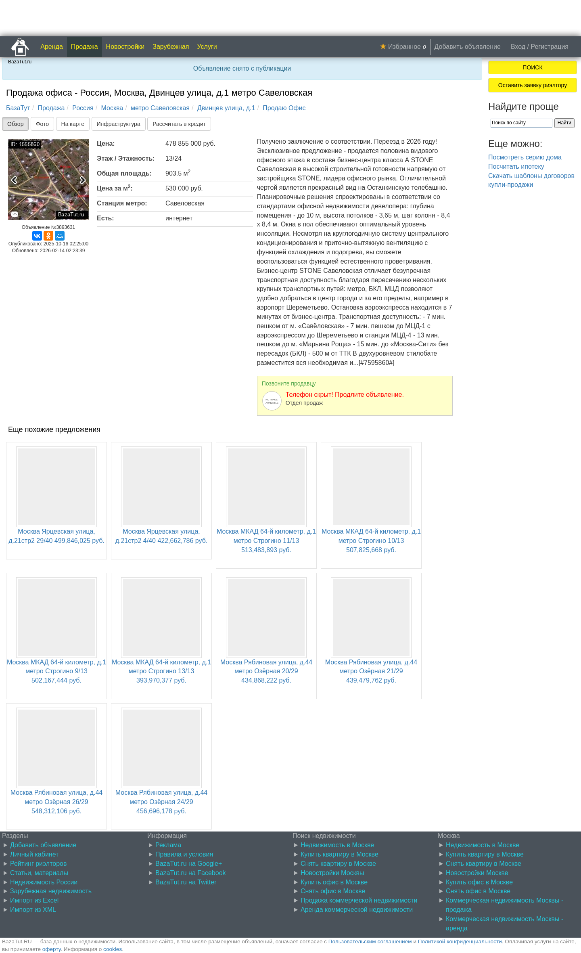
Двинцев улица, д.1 (226, 108)
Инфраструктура (118, 124)
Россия (82, 108)
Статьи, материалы (39, 872)
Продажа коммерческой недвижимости (359, 900)
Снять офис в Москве (333, 891)
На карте (73, 124)
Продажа (84, 46)
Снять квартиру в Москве (338, 863)
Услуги (207, 46)
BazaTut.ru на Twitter (185, 882)
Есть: (105, 218)
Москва (112, 108)
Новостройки (125, 46)
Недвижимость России (43, 882)
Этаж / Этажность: (126, 158)
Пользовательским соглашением (370, 941)
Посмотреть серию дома (525, 157)
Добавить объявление (468, 46)
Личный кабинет (34, 854)
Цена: (106, 143)
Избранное (404, 46)
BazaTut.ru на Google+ (188, 863)
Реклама (168, 845)
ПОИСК (532, 67)
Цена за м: (115, 188)
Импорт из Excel (34, 900)
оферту (51, 949)
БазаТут (18, 108)
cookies (112, 949)
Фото (42, 124)
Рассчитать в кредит (179, 124)
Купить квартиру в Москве (339, 854)
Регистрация (549, 46)
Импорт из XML (33, 909)
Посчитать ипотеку (516, 166)
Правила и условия (184, 854)
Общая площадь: (124, 173)
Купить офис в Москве (334, 882)
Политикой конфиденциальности (460, 941)
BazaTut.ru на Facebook (190, 872)
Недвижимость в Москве (337, 845)
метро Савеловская (160, 108)
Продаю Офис (284, 108)
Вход (518, 46)
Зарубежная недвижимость (51, 891)
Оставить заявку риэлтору (532, 85)
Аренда (51, 46)
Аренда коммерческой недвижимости (357, 909)
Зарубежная (171, 46)
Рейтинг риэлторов (38, 863)
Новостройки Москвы (332, 872)
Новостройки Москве (477, 872)
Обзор (15, 124)
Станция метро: (122, 203)
